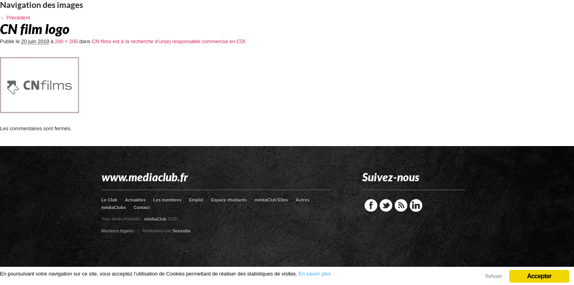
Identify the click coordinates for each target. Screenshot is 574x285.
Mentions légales (118, 230)
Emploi (196, 200)
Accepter (539, 276)
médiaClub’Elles (271, 200)
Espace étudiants (229, 200)
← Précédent (15, 18)
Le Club (109, 200)
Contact (142, 207)
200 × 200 (66, 41)
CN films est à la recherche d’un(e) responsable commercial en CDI (168, 41)
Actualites (135, 200)
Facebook (371, 205)
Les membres (167, 200)
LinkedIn (416, 205)
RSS (401, 205)
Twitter (386, 205)
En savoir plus (315, 274)
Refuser (494, 276)
